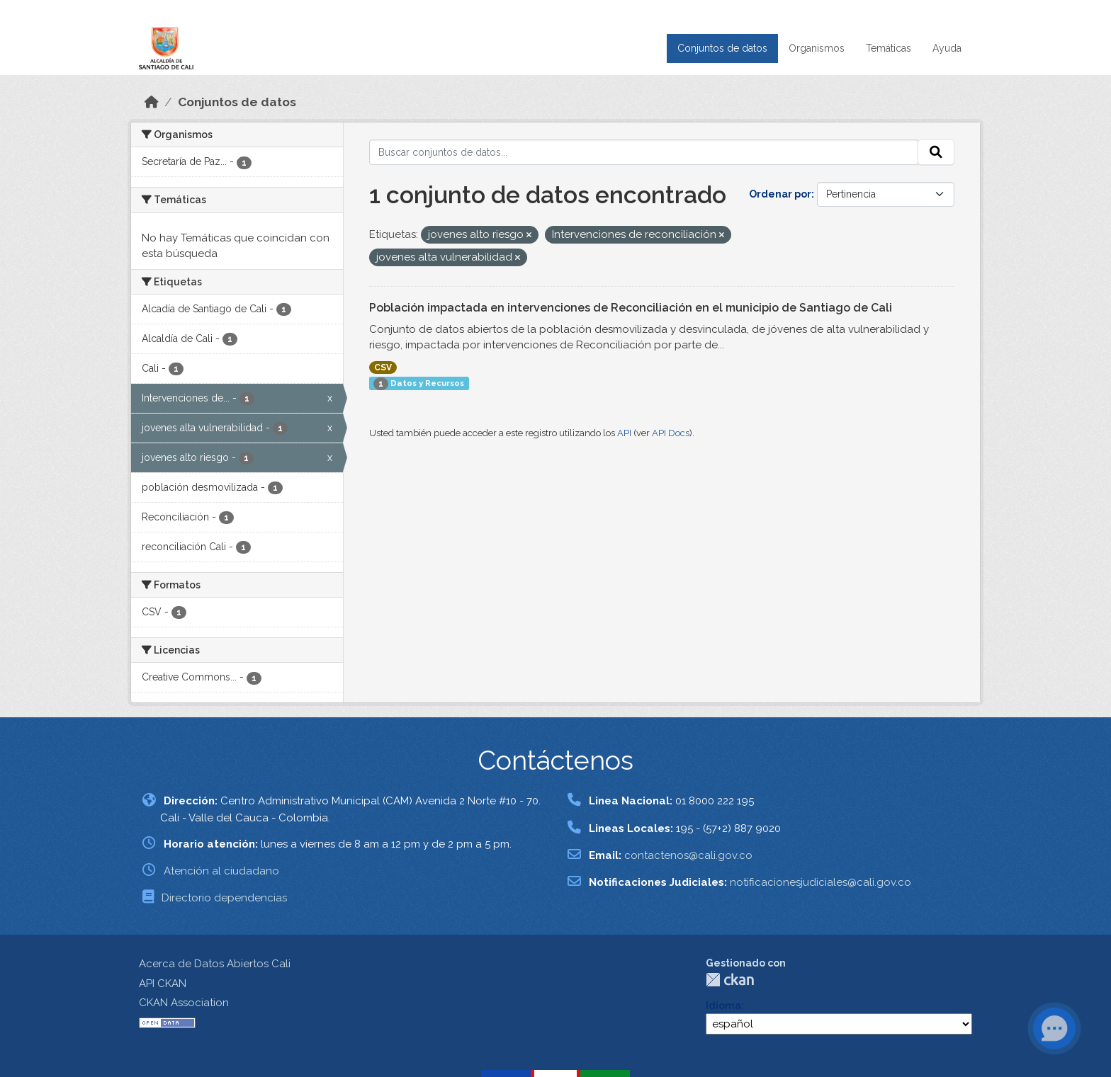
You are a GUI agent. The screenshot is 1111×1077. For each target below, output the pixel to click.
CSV (383, 367)
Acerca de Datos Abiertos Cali (215, 963)
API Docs (670, 433)
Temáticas (888, 48)
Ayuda (946, 48)
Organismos (817, 48)
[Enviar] (936, 152)
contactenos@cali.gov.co (688, 855)
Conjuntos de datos (722, 48)
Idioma (723, 1005)
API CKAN (162, 983)
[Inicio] (152, 102)
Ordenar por (780, 194)
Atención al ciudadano (221, 871)
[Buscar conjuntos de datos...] (644, 152)
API (624, 433)
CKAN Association (184, 1002)
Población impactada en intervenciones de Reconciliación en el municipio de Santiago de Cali (630, 307)
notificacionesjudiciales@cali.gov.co (820, 882)
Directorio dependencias (224, 897)
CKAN (730, 979)
